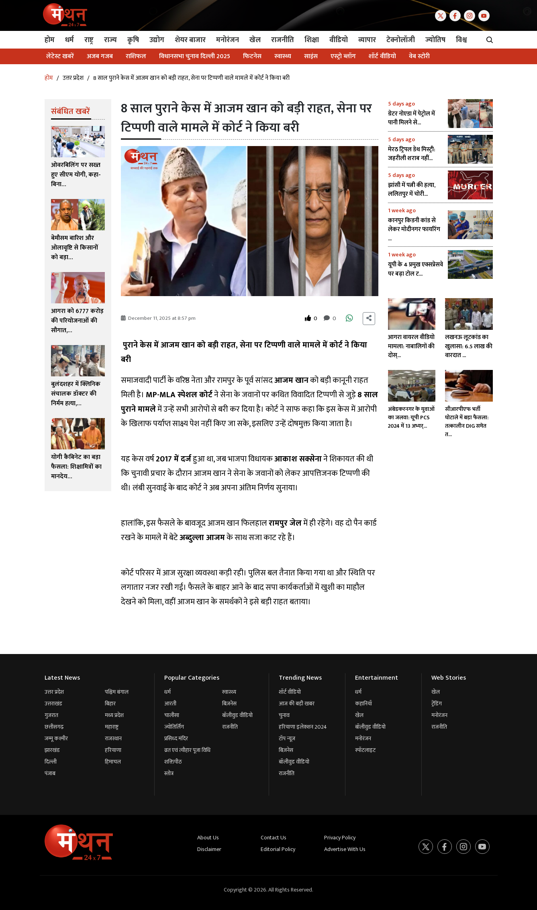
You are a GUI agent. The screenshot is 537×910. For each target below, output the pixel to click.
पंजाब (50, 773)
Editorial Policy (278, 849)
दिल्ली (51, 761)
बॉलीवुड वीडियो (237, 715)
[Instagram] (471, 15)
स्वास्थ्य (229, 692)
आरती (170, 703)
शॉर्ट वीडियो (290, 692)
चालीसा (171, 715)
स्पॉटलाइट (365, 750)
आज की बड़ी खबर (296, 703)
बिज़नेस (229, 703)
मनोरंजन (363, 738)
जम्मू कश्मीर (56, 738)
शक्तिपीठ (173, 761)
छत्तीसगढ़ (54, 726)
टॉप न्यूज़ (287, 738)
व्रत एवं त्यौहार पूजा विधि (187, 750)
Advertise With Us (344, 849)
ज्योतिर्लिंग (174, 726)
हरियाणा (113, 750)
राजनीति (230, 726)
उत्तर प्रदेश (73, 78)
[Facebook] (456, 15)
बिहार (110, 703)
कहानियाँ (363, 703)
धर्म (167, 692)
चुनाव (284, 715)
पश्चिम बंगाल (117, 692)
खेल (359, 715)
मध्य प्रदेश (114, 715)
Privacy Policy (339, 837)
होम (49, 78)
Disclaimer (209, 849)
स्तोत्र (169, 773)
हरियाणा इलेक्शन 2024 (303, 726)
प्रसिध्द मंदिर (176, 738)
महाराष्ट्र (111, 726)
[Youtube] (485, 15)
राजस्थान (113, 738)
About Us (208, 837)
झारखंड (52, 750)
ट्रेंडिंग (436, 703)
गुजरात (51, 715)
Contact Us (273, 837)
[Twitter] (442, 15)
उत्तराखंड (53, 703)
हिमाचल (113, 761)
